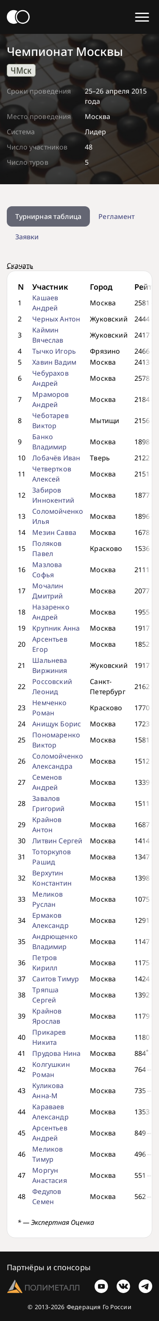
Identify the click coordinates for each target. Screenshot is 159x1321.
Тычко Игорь (54, 351)
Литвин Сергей (57, 840)
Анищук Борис (56, 723)
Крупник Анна (56, 628)
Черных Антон (56, 319)
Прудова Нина (56, 1053)
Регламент (116, 216)
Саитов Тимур (55, 978)
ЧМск (21, 70)
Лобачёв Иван (56, 457)
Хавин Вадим (54, 362)
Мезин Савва (54, 532)
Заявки (27, 236)
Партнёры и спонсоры (49, 1267)
